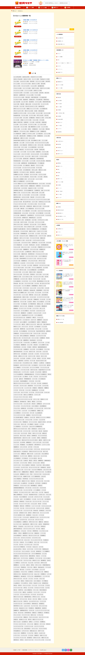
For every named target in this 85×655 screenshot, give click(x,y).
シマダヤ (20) (42, 194)
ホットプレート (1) (17, 524)
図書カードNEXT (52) (18, 122)
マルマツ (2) (48, 510)
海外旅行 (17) (25, 217)
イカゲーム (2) (16, 483)
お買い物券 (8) (44, 294)
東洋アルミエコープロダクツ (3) (20, 428)
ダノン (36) (22, 142)
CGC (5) (15, 356)
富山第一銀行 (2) (17, 451)
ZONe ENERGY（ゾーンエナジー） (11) (28, 258)
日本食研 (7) (28, 317)
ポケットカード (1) (43, 605)
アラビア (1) (16, 599)
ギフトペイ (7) (25, 326)
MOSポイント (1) (36, 560)
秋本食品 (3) (44, 437)
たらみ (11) (23, 263)
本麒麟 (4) (46, 387)
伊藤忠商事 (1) (38, 608)
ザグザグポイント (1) (38, 571)
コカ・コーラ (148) (26, 88)
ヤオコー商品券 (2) (17, 478)
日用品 (59, 172)
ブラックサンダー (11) (32, 260)
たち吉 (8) (29, 301)
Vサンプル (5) (16, 369)
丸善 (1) (36, 633)
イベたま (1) (30, 635)
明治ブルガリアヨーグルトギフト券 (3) (29, 440)
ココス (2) (26, 494)
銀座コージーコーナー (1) (38, 619)
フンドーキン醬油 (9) (26, 285)
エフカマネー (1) (23, 519)
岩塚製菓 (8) (16, 306)
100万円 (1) (25, 535)
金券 (58, 175)
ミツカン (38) (46, 135)
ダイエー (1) (36, 544)
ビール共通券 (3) (17, 412)
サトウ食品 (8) (24, 303)
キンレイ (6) (16, 335)
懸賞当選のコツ (60, 213)
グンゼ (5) (37, 353)
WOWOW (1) (35, 530)
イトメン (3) (16, 444)
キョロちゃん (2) (46, 474)
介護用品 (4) (39, 403)
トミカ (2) (34, 499)
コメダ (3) (34, 437)
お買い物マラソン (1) (34, 517)
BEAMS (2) (22, 501)
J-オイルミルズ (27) (35, 154)
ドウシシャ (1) (30, 624)
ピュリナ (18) (16, 215)
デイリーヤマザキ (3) (42, 435)
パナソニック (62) (31, 113)
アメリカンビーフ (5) (44, 353)
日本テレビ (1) (44, 562)
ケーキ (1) (36, 578)
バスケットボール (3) (37, 442)
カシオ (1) (16, 608)
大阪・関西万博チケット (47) (34, 126)
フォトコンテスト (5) (44, 367)
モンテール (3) (24, 433)
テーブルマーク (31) (29, 149)
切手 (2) (35, 460)
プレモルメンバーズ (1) (39, 587)
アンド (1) (16, 544)
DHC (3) (28, 435)
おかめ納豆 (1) (25, 621)
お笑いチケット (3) (26, 437)
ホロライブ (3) (47, 408)
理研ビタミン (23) (42, 169)
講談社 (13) (42, 238)
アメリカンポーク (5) (18, 349)
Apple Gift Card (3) (17, 437)
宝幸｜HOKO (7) (46, 324)
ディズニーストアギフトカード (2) (36, 478)
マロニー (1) (41, 578)
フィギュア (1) (30, 633)
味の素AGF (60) (17, 115)
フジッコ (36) (44, 140)
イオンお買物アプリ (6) (43, 344)
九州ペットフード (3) (37, 433)
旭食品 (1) (26, 617)
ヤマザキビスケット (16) (43, 219)
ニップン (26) (32, 160)
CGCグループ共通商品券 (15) (33, 228)
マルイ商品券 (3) (29, 444)
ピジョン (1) (42, 569)
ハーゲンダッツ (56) (18, 117)
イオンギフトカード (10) (44, 265)
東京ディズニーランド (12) (38, 251)
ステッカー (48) (24, 126)
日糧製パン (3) (40, 410)
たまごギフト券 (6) (30, 328)
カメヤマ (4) (39, 401)
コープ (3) (35, 419)
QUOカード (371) (27, 79)
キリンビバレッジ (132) (18, 90)
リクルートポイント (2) (24, 485)
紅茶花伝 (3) (23, 408)
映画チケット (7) (17, 326)
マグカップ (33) (17, 147)
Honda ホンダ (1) (28, 580)
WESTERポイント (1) (18, 605)
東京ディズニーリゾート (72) (19, 108)
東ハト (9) (21, 283)
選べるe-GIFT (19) (26, 201)
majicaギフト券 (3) (41, 421)
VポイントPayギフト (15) (29, 226)
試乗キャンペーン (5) (22, 356)
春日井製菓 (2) (34, 485)
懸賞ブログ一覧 (60, 219)
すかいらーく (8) (23, 306)
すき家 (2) (26, 460)
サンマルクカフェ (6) (26, 337)
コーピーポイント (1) (36, 537)
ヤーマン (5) (32, 360)
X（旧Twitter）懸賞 (61, 113)
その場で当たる (60, 141)
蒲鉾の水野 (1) (32, 555)
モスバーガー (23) (33, 174)
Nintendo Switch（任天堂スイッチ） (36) (22, 140)
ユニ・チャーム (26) (18, 158)
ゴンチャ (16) (16, 222)
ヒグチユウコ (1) (25, 630)
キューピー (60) (39, 113)
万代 (58, 59)
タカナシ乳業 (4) (35, 406)
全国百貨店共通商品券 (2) (19, 487)
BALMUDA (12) (31, 253)
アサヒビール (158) (17, 88)
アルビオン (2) (28, 501)
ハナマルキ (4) (45, 385)
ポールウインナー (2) (45, 449)
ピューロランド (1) (28, 544)
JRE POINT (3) (37, 444)
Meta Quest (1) (41, 567)
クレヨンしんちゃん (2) (46, 505)
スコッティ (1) (31, 519)
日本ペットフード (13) (24, 238)
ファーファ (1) (41, 585)
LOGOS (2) (16, 501)
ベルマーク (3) (34, 431)
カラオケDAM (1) (27, 603)
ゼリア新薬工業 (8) (32, 303)
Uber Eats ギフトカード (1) (27, 574)
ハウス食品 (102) (43, 97)
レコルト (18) (47, 213)
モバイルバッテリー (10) (38, 276)
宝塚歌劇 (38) (40, 135)
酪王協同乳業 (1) (38, 576)
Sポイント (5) (44, 356)
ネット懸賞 (60, 106)
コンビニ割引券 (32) (32, 147)
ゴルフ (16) (34, 219)
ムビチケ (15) (38, 226)
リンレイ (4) (27, 390)
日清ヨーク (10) (32, 272)
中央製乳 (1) (40, 612)
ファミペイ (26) (17, 163)
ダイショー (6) (38, 328)
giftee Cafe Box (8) (17, 297)
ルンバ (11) (29, 265)
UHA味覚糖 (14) (24, 233)
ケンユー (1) (47, 639)
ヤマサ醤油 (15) (43, 228)
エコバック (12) (17, 253)
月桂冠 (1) (16, 619)
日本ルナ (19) (22, 206)
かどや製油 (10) (41, 269)
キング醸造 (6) (34, 342)
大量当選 (59, 147)
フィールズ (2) (16, 467)
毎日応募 (59, 144)
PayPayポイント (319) (44, 79)
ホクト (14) (16, 235)
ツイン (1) (31, 578)
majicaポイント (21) (32, 188)
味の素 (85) (31, 101)
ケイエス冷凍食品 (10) (31, 269)
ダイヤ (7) (31, 326)
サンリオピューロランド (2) (24, 492)
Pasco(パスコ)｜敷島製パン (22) (20, 179)
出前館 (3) (26, 417)
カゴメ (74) (22, 106)
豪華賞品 (59, 163)
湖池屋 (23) (16, 172)
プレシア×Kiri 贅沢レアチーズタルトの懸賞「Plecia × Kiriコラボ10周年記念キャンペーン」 (64, 276)
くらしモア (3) (42, 419)
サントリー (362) (35, 79)
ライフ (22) (40, 176)
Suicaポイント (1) (37, 583)
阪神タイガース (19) (37, 206)
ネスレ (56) (25, 117)
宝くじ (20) (42, 192)
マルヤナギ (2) (43, 487)
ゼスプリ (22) (42, 183)
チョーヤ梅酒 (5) (17, 367)
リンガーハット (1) (17, 592)
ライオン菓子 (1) (24, 583)
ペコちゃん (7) (40, 317)
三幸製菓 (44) (35, 129)
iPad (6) (47, 337)
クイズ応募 (60, 125)
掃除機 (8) (16, 308)
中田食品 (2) (16, 485)
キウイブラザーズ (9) (29, 283)
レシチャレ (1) (24, 635)
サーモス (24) (39, 167)
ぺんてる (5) (22, 358)
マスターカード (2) (37, 474)
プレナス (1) (36, 526)
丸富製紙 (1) (31, 558)
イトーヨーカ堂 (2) (33, 458)
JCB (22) (45, 176)
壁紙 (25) (33, 165)
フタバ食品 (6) (16, 344)
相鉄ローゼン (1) (45, 637)
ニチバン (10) (45, 274)
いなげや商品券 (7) (32, 322)
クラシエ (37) (32, 138)
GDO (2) (42, 462)
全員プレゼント (60, 150)
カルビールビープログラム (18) (44, 210)
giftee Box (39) (22, 135)
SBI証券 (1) (36, 533)
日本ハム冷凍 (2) (46, 465)
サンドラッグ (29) (31, 151)
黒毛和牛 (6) (22, 328)
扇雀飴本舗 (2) (47, 460)
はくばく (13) (28, 240)
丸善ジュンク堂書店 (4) (28, 394)
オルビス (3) (16, 442)
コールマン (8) (33, 297)
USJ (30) (36, 149)
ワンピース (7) (16, 310)
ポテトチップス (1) (39, 519)
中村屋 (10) (16, 269)
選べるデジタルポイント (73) (31, 106)
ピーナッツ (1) (16, 537)
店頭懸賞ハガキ (60, 41)
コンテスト (60, 128)
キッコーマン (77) (44, 104)
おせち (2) (43, 476)
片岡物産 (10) (16, 278)
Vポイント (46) (17, 129)
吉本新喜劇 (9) (34, 285)
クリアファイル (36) (30, 142)
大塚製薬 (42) (43, 131)
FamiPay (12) (31, 244)
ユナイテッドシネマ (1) (39, 626)
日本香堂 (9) (25, 290)
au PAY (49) (38, 122)
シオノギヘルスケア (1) (18, 626)
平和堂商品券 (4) (27, 378)
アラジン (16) (31, 222)
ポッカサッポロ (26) (41, 160)
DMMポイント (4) (44, 399)
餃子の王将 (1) (27, 628)
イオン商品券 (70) (43, 108)
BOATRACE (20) (17, 197)
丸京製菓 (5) (26, 349)
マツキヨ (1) (28, 546)
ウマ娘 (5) (29, 347)
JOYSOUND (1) (28, 612)
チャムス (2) (16, 499)
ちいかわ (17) (48, 215)
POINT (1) (26, 601)
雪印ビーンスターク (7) (31, 324)
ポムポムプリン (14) (24, 235)
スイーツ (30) (23, 151)
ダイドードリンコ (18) (39, 208)
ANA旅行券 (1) (46, 524)
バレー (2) (41, 492)
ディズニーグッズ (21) (25, 192)
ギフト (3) (32, 412)
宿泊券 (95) (25, 99)
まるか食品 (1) (16, 571)
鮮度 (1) (22, 580)
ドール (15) (45, 226)
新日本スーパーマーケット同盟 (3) (43, 417)
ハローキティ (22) (29, 181)
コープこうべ (60, 69)
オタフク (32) (40, 147)
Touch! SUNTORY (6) (40, 331)
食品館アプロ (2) (26, 476)
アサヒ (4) (36, 376)
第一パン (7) (42, 308)
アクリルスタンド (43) (24, 131)
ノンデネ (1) (36, 621)
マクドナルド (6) (31, 331)
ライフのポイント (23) (24, 172)
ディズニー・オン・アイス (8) (25, 308)
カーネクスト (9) (24, 278)
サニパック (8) (31, 292)
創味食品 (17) (23, 215)
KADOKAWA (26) (40, 158)
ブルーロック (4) (23, 385)
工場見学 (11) (16, 263)
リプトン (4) (33, 383)
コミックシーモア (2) (28, 490)
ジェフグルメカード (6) (41, 335)
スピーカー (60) (47, 113)
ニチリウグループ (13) (25, 242)
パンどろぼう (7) (26, 319)
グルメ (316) (16, 81)
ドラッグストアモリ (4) (25, 406)
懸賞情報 (18, 7)
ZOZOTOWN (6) (17, 347)
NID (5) (48, 358)
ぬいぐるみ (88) (17, 101)
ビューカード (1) (34, 605)
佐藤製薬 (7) (39, 319)
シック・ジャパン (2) (36, 505)
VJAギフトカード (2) (39, 471)
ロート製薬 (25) (26, 165)
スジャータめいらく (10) (27, 276)
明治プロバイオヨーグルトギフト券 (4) (21, 383)
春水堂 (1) (44, 608)
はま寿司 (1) (29, 592)
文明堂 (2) (40, 485)
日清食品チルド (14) (33, 235)
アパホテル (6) (26, 342)
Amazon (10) (39, 272)
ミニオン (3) (24, 410)
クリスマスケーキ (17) (39, 215)
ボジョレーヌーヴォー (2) (34, 467)
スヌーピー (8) (23, 301)
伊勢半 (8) (31, 294)
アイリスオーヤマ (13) (34, 238)
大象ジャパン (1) (43, 635)
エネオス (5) (30, 353)
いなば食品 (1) (16, 583)
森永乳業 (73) (41, 106)
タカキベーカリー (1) (29, 639)
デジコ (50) (32, 122)
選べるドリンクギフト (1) (34, 535)
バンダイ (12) (33, 247)
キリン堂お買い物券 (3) (18, 417)
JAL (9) (15, 290)
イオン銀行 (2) (31, 483)
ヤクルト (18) (32, 213)
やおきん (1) (35, 546)
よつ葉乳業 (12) (28, 251)
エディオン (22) (31, 179)
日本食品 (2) (43, 467)
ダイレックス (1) (17, 614)
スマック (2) (16, 462)
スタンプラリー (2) (47, 469)
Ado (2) (39, 503)
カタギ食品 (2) (47, 499)
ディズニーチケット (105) (19, 97)
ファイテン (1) (43, 601)
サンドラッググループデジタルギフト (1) (22, 553)
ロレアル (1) (36, 562)
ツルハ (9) (43, 278)
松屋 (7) (38, 322)
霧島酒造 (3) (28, 442)
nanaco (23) (38, 172)
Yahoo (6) (35, 344)
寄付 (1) (29, 619)
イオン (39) (16, 135)
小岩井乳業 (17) (30, 215)
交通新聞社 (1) (16, 530)
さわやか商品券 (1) (17, 535)
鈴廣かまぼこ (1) (33, 630)
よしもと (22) (16, 185)
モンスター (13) (42, 242)
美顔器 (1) (36, 635)
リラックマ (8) (16, 303)
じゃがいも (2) (37, 453)
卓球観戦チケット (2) (24, 474)
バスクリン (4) (16, 392)
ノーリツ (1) (42, 533)
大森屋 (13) (16, 238)
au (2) (21, 499)
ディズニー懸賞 (60, 181)
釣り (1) (29, 599)
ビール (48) (16, 124)
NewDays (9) (32, 290)
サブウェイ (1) (30, 576)
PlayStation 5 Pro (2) (33, 494)
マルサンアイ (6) (36, 333)
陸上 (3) (40, 431)
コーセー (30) (16, 151)
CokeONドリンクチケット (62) (20, 113)
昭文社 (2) (22, 505)
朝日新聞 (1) (43, 560)
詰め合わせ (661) (26, 76)
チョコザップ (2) (24, 467)
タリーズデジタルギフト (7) (19, 317)
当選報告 (59, 206)
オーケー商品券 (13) (18, 244)
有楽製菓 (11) (24, 260)
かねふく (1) (36, 574)
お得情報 (68, 7)
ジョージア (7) (35, 308)
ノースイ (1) (43, 555)
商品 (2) (30, 460)
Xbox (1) (38, 555)
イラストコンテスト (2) (30, 508)
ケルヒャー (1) (16, 633)
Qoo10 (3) (45, 431)
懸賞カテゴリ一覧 (61, 319)
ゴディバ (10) (27, 267)
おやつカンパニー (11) (41, 258)
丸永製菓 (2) (28, 515)
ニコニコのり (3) (17, 440)
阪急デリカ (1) (16, 558)
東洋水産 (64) (41, 110)
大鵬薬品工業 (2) (25, 471)
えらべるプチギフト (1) (33, 601)
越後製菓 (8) (16, 299)
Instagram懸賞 (60, 119)
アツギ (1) (47, 585)
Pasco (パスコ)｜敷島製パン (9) (20, 292)
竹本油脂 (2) (16, 505)
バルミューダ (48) (23, 124)
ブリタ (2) (16, 496)
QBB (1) (30, 621)
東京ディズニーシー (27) (19, 156)
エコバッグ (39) (47, 133)
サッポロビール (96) (18, 99)
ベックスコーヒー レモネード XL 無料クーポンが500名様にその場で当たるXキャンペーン (64, 284)
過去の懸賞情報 (60, 322)
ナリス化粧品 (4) (42, 378)
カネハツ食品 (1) (37, 580)
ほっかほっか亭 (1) (17, 549)
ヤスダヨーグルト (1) (18, 603)
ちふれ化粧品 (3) (38, 412)
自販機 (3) (28, 415)
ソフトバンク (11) (30, 263)
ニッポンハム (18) (17, 210)
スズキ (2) (44, 503)
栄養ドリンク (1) (33, 524)
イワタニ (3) (36, 446)
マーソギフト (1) (17, 551)
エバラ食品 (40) (39, 133)
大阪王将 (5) (20, 360)
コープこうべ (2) (36, 462)
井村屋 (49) (44, 122)
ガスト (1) (35, 599)
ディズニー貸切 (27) (44, 154)
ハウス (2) (44, 490)
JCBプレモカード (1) (33, 521)
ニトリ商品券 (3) (17, 426)
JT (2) (31, 474)
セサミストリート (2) (18, 490)
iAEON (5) (35, 347)
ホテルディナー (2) (38, 496)
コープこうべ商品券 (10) (37, 267)
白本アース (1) (41, 630)
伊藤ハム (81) (28, 104)
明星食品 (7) (44, 322)
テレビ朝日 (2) (48, 471)
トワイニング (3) (28, 419)
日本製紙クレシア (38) (31, 135)
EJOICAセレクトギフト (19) (44, 201)
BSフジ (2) (45, 451)
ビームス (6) (44, 326)
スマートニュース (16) (39, 222)
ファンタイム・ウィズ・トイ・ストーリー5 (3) (23, 449)
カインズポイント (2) (18, 460)
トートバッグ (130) (28, 90)
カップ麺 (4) (25, 376)
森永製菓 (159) (41, 85)
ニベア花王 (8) (47, 303)
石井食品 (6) (32, 335)
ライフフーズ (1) (24, 558)
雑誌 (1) (43, 528)
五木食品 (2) (41, 510)
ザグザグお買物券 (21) (28, 190)
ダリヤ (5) (44, 358)
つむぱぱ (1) (20, 526)
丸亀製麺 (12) (26, 249)
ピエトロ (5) (32, 349)
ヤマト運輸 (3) (30, 424)
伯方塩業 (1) (29, 637)
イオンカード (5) (42, 365)
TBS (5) (15, 360)
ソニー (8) (48, 299)
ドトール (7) (16, 322)
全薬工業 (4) (30, 385)
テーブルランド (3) (17, 421)
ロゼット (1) (36, 542)
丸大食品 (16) (27, 219)
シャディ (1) (16, 594)
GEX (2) (29, 462)
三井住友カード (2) (23, 512)
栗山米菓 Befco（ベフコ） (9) (43, 281)
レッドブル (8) (23, 299)
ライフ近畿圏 (60, 56)
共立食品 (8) (30, 306)
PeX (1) (24, 549)
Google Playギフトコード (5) (44, 369)
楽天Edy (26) (25, 158)
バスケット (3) (16, 433)
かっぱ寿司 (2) (24, 483)
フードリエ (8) (38, 292)
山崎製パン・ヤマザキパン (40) (28, 133)
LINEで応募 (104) (34, 97)
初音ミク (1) (33, 614)
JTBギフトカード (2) (18, 476)
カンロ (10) (45, 267)
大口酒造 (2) (44, 483)
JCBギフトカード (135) (44, 88)
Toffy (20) (32, 197)
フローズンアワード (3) (36, 415)
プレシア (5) (46, 349)
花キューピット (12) (25, 247)
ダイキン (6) (44, 333)
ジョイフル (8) (45, 292)
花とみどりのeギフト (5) (41, 360)
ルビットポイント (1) (29, 526)
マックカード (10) (17, 272)
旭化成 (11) (22, 256)
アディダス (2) (28, 487)
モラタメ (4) (21, 390)
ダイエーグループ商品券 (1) (19, 546)
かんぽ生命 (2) (25, 451)
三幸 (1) (19, 533)
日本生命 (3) (34, 428)
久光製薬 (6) (42, 337)
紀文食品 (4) (44, 383)
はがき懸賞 (60, 100)
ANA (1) (15, 585)
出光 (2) (48, 467)
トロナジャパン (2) (40, 508)
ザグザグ (59, 66)
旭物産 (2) (32, 471)
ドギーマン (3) (37, 449)
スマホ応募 (60, 103)
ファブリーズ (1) (37, 549)
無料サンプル (60, 166)
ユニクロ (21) (24, 188)
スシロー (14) (31, 233)
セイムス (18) (25, 213)
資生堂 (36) (16, 142)
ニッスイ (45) (24, 129)
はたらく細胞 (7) (23, 322)
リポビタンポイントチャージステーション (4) (23, 399)
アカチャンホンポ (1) (33, 617)
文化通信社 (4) (35, 390)
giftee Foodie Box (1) (18, 528)
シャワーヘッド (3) (45, 444)
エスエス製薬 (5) (39, 349)
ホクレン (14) (44, 233)
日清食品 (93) (32, 99)
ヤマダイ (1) (31, 610)
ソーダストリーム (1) (28, 626)
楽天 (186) (43, 83)
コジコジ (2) (30, 496)
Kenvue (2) (35, 510)
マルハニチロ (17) (17, 217)
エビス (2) (16, 512)
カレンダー (60, 197)
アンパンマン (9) (36, 278)
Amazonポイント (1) (23, 608)
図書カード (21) (17, 192)
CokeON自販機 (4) (23, 381)
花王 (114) (47, 92)
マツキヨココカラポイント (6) (26, 333)
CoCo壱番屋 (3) (43, 406)
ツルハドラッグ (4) (43, 376)
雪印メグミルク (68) (29, 110)
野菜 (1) (15, 526)
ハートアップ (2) (23, 462)
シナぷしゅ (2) (34, 503)
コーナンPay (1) (35, 569)
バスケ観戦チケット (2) (18, 469)
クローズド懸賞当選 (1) (36, 553)
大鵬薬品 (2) (23, 453)
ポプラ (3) (49, 421)
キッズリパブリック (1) (44, 517)
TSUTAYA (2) (25, 478)
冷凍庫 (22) (38, 185)
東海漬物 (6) (23, 344)
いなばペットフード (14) (42, 231)
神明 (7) (34, 317)
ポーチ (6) (24, 347)
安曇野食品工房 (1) (24, 610)
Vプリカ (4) (16, 385)
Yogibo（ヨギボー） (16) (19, 219)
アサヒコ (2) (48, 494)
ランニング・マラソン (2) (24, 503)
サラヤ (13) (48, 242)
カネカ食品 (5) (24, 353)
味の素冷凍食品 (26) (32, 163)
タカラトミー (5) (31, 356)
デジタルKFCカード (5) (27, 362)
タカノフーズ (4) (24, 392)
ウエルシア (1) (24, 571)
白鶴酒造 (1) (16, 555)
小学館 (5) (35, 362)
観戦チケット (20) (17, 194)
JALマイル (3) (23, 435)
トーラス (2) (41, 515)
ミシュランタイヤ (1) (18, 617)
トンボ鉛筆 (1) (16, 562)
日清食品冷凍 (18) (17, 213)
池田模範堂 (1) (16, 576)
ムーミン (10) (25, 272)
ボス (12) (38, 244)
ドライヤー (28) (45, 151)
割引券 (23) (32, 172)
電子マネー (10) (23, 269)
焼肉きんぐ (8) (40, 303)
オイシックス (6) (35, 337)
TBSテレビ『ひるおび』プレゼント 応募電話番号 (64, 292)
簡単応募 (59, 97)
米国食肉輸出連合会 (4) (29, 374)
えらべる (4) (16, 381)
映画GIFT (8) (16, 301)
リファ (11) (16, 258)
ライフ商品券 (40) (17, 133)
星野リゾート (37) (24, 138)
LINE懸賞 (59, 116)
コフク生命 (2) (25, 458)
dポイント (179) (17, 85)
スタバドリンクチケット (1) (29, 528)
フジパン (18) (16, 208)
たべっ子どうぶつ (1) (18, 560)
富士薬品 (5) (16, 365)
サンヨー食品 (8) (40, 301)
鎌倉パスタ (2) (30, 453)
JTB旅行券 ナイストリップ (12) (44, 247)
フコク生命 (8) (37, 306)
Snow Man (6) (32, 340)
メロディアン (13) (42, 235)
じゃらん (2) (16, 474)
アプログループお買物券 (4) (40, 374)
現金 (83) (22, 104)
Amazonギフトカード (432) (36, 76)
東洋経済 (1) (38, 551)
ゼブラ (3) (30, 446)
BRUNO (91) (46, 99)
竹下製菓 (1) (46, 612)
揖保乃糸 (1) (16, 639)
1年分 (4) (33, 403)
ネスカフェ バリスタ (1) (25, 537)
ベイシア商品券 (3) (32, 410)
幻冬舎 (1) (48, 624)
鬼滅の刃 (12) (24, 253)
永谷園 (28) (38, 151)
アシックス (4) (16, 406)
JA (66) (35, 110)
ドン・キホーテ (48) (42, 124)
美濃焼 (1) (46, 571)
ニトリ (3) (42, 424)
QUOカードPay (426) (18, 79)
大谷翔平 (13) (34, 242)
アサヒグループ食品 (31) (19, 149)
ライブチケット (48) (32, 124)
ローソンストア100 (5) (34, 367)
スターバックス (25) (18, 165)
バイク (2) (16, 503)
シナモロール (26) (43, 156)
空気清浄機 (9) (39, 290)
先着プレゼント (60, 153)
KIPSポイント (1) (36, 596)
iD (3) (29, 428)
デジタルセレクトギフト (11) (41, 253)
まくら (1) (44, 553)
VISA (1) (21, 639)
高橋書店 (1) (16, 610)
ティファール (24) (17, 167)
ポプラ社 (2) (37, 483)
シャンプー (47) (44, 126)
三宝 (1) (15, 612)
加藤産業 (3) (16, 446)
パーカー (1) (43, 592)
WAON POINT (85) (46, 101)
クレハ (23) (16, 176)
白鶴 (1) (15, 533)
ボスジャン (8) (37, 294)
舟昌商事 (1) (23, 633)
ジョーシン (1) (36, 592)
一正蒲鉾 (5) (47, 362)
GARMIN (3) (34, 435)
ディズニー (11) (17, 265)
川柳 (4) (29, 401)
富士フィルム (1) (17, 621)
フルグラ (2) (38, 465)
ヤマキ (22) (48, 183)
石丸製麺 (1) (42, 535)
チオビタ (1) (16, 519)
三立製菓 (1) (30, 571)
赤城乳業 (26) (32, 158)
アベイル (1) (33, 594)
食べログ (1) (20, 612)
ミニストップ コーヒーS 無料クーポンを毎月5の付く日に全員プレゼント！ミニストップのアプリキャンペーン (64, 300)
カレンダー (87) (24, 101)
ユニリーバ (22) (39, 179)
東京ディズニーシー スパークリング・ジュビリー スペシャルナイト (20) (35, 199)
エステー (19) (34, 201)
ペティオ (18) (33, 210)
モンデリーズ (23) (42, 174)
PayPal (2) (33, 465)
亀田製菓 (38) (16, 138)
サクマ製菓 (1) (45, 580)
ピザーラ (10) (38, 274)
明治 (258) (32, 81)
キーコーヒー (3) (26, 431)
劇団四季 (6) (26, 340)
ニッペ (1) (45, 599)
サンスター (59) (24, 115)
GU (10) (46, 276)
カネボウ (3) (16, 435)
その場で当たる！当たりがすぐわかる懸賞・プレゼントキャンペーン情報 (64, 247)
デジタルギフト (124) (18, 92)
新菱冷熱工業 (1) (27, 596)
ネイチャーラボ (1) (42, 628)
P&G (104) (27, 97)
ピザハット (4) (36, 399)
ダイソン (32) (24, 147)
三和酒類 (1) (43, 574)
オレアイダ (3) (45, 442)
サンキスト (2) (35, 487)
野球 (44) (47, 129)
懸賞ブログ (56, 7)
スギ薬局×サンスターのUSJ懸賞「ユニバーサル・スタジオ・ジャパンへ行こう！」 (64, 308)
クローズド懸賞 (43, 7)
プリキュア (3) (16, 408)
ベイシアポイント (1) (43, 530)
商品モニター (60, 122)
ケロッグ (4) (37, 381)
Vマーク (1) (16, 542)
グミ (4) (30, 376)
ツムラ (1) (47, 587)
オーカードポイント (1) (18, 628)
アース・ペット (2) (17, 517)
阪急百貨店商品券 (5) (42, 347)
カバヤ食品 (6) (37, 326)
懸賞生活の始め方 (61, 210)
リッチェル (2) (25, 517)
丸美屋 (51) (26, 122)
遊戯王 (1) (36, 624)
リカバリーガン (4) (17, 376)
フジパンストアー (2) (28, 510)
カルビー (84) (16, 104)
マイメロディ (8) (17, 294)
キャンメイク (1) (44, 542)
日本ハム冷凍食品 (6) (24, 335)
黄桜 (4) (33, 401)
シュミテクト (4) (27, 387)
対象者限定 (60, 131)
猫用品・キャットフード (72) (32, 108)
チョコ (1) (33, 551)
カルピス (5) (38, 351)
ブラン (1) (25, 578)
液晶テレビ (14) (32, 231)
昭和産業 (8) (44, 306)
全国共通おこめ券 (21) (18, 190)
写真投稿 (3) (25, 421)
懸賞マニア (23, 2)
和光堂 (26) (48, 160)
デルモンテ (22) (33, 176)
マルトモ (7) (32, 310)
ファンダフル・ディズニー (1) (20, 637)
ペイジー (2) (16, 508)
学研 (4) (49, 374)
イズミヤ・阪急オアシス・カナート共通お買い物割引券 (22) (26, 183)
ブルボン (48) (16, 126)
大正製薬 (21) (37, 190)
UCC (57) (46, 115)
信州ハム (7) (39, 324)
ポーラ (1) (38, 528)
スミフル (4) (41, 390)
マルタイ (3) (32, 417)
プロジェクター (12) (34, 249)
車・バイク (60, 188)
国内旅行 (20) (16, 199)
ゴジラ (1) (41, 546)
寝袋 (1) (35, 567)
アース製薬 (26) (41, 163)
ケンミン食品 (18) (25, 210)
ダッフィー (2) (27, 469)
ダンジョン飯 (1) (46, 558)
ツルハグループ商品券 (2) (37, 469)
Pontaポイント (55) (40, 117)
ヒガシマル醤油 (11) (43, 256)
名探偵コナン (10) (17, 276)
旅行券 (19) (16, 206)
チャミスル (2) (46, 496)
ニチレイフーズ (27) (25, 154)
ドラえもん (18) (46, 206)
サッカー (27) (27, 156)
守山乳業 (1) (31, 608)
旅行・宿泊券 (60, 191)
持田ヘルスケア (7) (17, 319)
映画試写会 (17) (32, 217)
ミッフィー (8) (25, 294)
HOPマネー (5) (17, 353)
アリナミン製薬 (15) (42, 224)
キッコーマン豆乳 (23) (24, 176)
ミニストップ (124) (34, 92)
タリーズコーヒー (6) (18, 342)
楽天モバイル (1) (36, 637)
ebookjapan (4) (23, 401)
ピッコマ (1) (30, 587)
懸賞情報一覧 (60, 81)
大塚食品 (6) (16, 333)
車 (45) (29, 129)
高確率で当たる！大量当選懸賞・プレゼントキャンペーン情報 (64, 255)
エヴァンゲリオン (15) (18, 226)
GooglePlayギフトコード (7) (27, 315)
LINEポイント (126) (38, 90)
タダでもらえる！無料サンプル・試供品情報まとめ (64, 262)
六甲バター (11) (42, 260)
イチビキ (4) (31, 381)
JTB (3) (29, 433)
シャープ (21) (40, 188)
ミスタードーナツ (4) (18, 394)
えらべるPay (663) (17, 76)
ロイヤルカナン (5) (17, 362)
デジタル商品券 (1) (17, 521)
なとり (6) (16, 331)
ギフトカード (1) (23, 599)
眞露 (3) (40, 440)
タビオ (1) (21, 544)
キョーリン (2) (40, 499)
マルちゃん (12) (17, 247)
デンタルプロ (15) (24, 231)
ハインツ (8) (47, 301)
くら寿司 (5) (41, 362)
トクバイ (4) (34, 378)
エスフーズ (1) (30, 549)
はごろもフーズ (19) (18, 201)
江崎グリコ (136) (35, 88)
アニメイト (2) (45, 501)
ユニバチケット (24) (18, 169)
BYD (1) (19, 585)
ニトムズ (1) (16, 569)
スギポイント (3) (41, 428)
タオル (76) (16, 106)
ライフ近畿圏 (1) (46, 551)
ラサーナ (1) (29, 567)
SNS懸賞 (59, 109)
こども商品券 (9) (17, 281)
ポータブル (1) (40, 594)
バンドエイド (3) (25, 412)
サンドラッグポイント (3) (19, 419)
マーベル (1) (48, 567)
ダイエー (59, 53)
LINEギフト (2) (36, 512)
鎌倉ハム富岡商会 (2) (18, 494)
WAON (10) (35, 265)
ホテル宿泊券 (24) (26, 169)
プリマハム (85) (38, 101)
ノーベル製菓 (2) (36, 490)
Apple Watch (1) (26, 524)
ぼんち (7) (45, 319)
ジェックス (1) (16, 580)
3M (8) (34, 301)
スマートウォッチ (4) (18, 403)
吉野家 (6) (48, 331)
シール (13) (25, 244)
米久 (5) (38, 356)
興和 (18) (22, 208)
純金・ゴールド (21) (45, 190)
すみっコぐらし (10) (18, 274)
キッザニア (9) (25, 281)
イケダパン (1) (24, 562)
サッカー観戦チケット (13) (19, 240)
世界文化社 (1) (35, 603)
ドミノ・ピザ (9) (32, 281)
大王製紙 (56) (32, 117)
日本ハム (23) (34, 169)
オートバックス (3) (33, 421)
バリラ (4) (16, 390)
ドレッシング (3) (17, 410)
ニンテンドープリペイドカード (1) (42, 610)
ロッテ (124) (26, 92)
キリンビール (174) (25, 85)
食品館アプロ (60, 72)
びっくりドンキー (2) (37, 501)
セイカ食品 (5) (34, 365)
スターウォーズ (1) (27, 560)
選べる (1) (22, 569)
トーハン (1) (34, 585)
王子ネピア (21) (17, 188)
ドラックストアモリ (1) (24, 594)
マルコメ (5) (16, 358)
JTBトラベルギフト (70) (18, 110)
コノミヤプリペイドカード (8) (43, 297)
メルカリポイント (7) (40, 310)
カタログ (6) (16, 328)
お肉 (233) (48, 81)
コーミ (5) (26, 351)
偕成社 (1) (34, 612)
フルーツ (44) (41, 129)
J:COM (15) (26, 224)
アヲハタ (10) (26, 274)
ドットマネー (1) (46, 576)
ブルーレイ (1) (34, 628)
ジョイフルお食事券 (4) (18, 374)
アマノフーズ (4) (37, 385)
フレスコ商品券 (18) (30, 208)
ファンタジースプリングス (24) (28, 167)
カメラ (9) (37, 283)
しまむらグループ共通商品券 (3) (35, 426)
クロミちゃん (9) (17, 285)
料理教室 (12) (42, 249)
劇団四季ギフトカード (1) (28, 533)
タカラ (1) (43, 596)
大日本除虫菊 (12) (44, 244)
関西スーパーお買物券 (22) (19, 181)
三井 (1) (30, 583)
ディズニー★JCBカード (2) (19, 515)
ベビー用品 (60, 194)
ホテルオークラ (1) (24, 555)
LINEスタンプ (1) (17, 574)
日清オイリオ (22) (24, 185)
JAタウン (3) (23, 424)
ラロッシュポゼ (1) (25, 551)
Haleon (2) (46, 492)
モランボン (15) (33, 224)
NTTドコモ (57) (40, 115)
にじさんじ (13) (17, 242)
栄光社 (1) (46, 521)
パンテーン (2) (16, 453)
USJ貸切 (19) (29, 206)
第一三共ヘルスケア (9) (44, 283)
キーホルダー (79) (36, 104)
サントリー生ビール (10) (19, 267)
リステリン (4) (37, 394)
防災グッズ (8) (25, 297)
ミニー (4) (16, 378)
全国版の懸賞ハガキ (61, 44)
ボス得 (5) (28, 358)
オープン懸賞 (31, 7)
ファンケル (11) (17, 260)
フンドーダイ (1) (38, 558)
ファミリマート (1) (25, 614)
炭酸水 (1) (41, 521)
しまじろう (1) (27, 605)
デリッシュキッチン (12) (19, 251)
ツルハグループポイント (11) (31, 256)
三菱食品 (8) (36, 299)
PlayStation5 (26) (17, 160)
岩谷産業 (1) (41, 603)
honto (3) (36, 424)
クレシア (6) (29, 344)
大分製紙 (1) (42, 621)
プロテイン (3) (16, 424)
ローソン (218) (17, 83)
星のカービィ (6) (17, 337)
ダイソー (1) (42, 624)
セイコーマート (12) (18, 249)
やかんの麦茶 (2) (45, 453)
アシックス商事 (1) (29, 542)
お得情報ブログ (60, 228)
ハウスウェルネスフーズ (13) (38, 240)
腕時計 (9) (20, 290)
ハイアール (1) (16, 567)
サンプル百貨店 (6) (23, 331)
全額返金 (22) (32, 185)
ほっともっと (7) (17, 315)
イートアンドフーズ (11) (40, 263)
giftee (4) (21, 378)
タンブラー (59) (32, 115)
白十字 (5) (27, 360)
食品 (58, 169)
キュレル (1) (30, 562)
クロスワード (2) (17, 465)
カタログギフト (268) (24, 81)
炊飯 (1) (24, 592)
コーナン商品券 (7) (38, 315)
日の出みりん (20, 10)
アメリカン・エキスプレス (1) (20, 624)
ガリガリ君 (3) (30, 408)
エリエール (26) (25, 160)
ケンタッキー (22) (45, 185)
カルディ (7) (33, 319)
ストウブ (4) (31, 392)
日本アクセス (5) (34, 369)
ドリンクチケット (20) (40, 197)
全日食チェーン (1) (23, 619)
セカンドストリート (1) (43, 617)
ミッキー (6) (45, 328)
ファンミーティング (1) (39, 639)
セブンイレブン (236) (40, 81)
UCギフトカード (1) (18, 578)
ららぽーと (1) (42, 633)
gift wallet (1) (23, 576)
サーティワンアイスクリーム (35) (41, 142)
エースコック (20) (34, 194)
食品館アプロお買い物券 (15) (19, 228)
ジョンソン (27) (17, 154)
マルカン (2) (34, 515)
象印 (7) (23, 324)
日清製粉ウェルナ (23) (18, 174)
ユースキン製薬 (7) (24, 310)
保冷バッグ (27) (35, 156)
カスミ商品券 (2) (27, 499)
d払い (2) (40, 458)
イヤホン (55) (48, 117)
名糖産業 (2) (40, 460)
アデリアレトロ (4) (39, 392)
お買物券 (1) (25, 521)
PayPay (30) (41, 149)
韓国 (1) (39, 599)
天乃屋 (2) (16, 492)
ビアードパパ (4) (46, 403)
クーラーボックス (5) (25, 369)
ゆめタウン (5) (32, 351)
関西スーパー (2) (17, 471)
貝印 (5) (38, 358)
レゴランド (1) (16, 635)
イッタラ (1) (27, 569)
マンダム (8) (42, 299)
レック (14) (37, 233)
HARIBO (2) (27, 505)
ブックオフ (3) (25, 426)
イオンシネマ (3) (23, 446)
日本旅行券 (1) (45, 583)
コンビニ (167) (34, 85)
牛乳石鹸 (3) (22, 444)
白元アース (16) (24, 222)
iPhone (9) (16, 283)
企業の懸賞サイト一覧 (61, 216)
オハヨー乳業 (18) (39, 213)
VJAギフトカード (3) (18, 431)
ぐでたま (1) (23, 530)
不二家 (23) (26, 174)
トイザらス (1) (40, 614)
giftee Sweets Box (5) (18, 351)
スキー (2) (22, 508)
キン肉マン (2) (41, 494)
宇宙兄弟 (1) (23, 567)
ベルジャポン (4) (27, 403)
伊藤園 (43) (16, 131)
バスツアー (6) (41, 342)
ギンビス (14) (16, 233)
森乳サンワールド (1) (18, 601)
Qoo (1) (48, 560)
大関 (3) (38, 437)
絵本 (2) (29, 512)
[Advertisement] (65, 20)
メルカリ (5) (45, 351)
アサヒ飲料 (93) (39, 99)
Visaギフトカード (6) (18, 340)
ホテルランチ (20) (25, 197)
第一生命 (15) (16, 231)
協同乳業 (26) (24, 163)
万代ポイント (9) (42, 285)
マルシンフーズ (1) (26, 585)
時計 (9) (30, 278)
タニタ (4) (39, 383)
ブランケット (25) (39, 165)
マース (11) (23, 265)
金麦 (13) (49, 235)
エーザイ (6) (39, 340)
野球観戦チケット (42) (34, 131)
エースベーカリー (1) (18, 587)
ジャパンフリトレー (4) (18, 387)
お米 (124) (41, 92)
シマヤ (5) (34, 358)
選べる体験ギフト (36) (35, 140)
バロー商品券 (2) (17, 458)
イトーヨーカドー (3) (38, 408)
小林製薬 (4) (16, 401)
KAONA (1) (43, 526)
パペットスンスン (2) (18, 510)
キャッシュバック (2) (44, 512)
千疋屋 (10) (32, 274)
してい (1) (49, 574)
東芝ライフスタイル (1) (18, 596)
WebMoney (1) (45, 549)
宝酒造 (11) (16, 256)
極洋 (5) (48, 365)
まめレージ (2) (34, 492)
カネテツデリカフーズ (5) (25, 365)
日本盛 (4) (35, 387)
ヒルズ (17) (39, 217)
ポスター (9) (46, 290)
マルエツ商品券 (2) (23, 496)
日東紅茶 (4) (40, 387)
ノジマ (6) (47, 342)
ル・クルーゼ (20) (25, 194)
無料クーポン (60, 178)
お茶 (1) (40, 524)
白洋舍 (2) (47, 508)
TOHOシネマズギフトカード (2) (35, 451)
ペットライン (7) (17, 324)
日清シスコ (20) (35, 192)
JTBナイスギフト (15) (18, 224)
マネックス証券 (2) (25, 465)
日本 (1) (25, 587)
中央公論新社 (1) (17, 630)
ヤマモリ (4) (46, 392)
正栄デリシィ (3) (46, 440)
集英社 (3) (44, 433)
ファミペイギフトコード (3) (19, 415)
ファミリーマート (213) (25, 83)
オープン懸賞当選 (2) (36, 476)
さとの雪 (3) (22, 442)
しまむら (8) (29, 299)
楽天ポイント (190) (36, 83)
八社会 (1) (22, 542)
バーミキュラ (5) (25, 367)
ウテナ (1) (29, 530)
